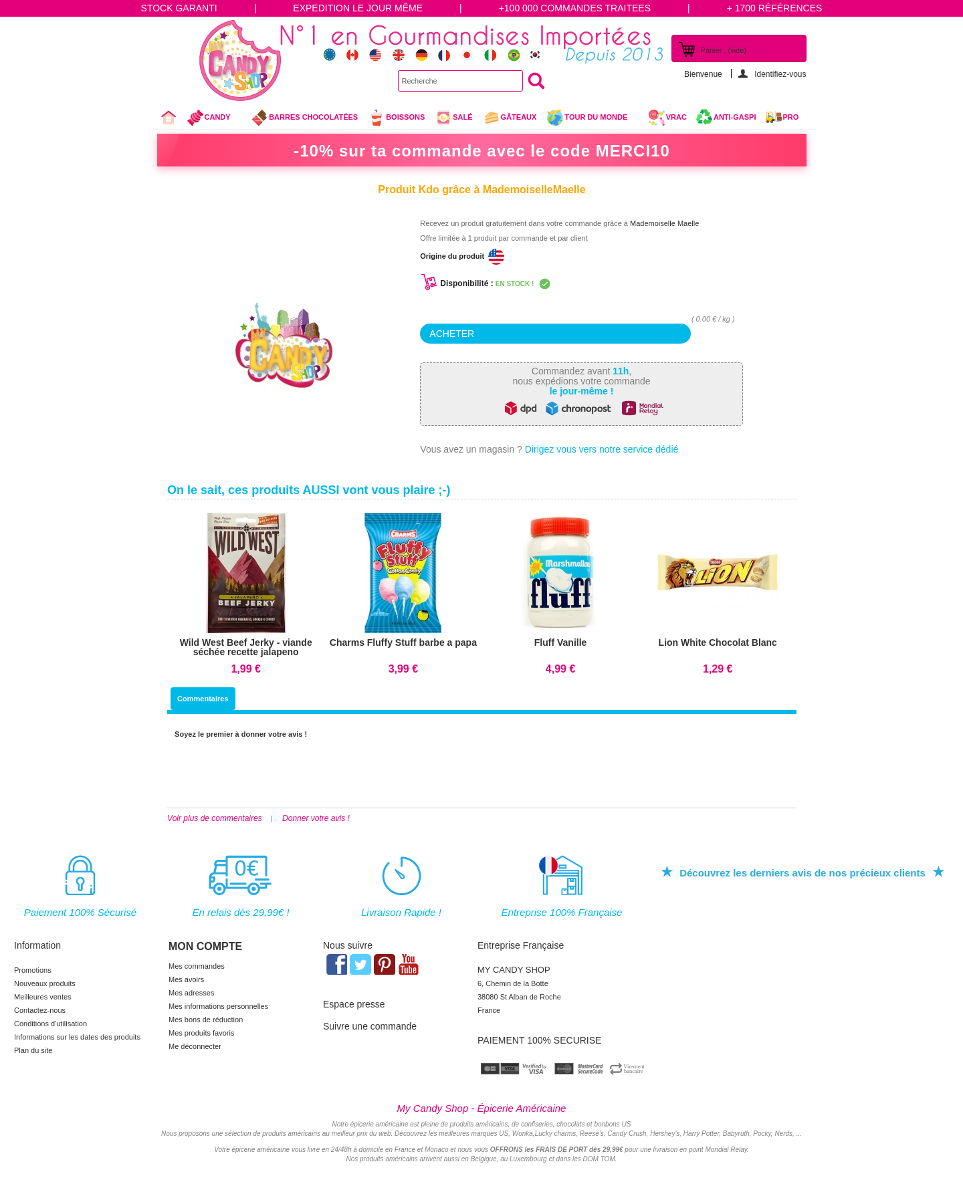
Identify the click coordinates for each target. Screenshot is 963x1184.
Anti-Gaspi (735, 117)
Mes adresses (191, 993)
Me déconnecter (195, 1046)
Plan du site (33, 1050)
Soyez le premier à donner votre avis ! (241, 734)
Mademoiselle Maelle (663, 223)
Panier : (723, 50)
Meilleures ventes (43, 997)
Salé (453, 118)
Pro (791, 117)
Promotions (32, 970)
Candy (214, 119)
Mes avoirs (186, 979)
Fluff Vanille (560, 642)
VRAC (667, 118)
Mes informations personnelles (218, 1006)
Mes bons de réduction (206, 1020)
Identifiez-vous (780, 74)
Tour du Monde (592, 119)
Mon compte (205, 946)
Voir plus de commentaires (214, 818)
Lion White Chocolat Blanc (718, 642)
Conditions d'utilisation (50, 1024)
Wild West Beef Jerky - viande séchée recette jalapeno (246, 647)
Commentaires (202, 699)
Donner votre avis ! (316, 818)
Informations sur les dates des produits (77, 1037)
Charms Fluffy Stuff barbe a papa (403, 642)
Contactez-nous (40, 1010)
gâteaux (510, 118)
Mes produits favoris (201, 1033)
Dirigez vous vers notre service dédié (602, 449)
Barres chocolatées (304, 118)
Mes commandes (197, 966)
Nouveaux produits (45, 983)
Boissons (396, 118)
